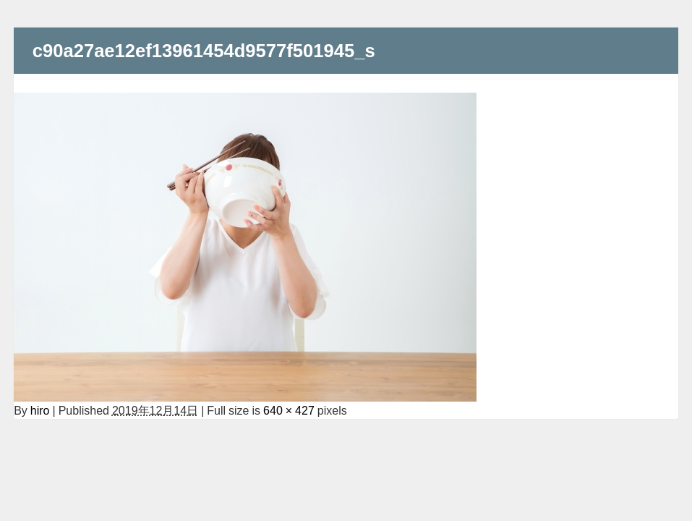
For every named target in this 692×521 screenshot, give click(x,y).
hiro (40, 410)
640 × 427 (289, 410)
